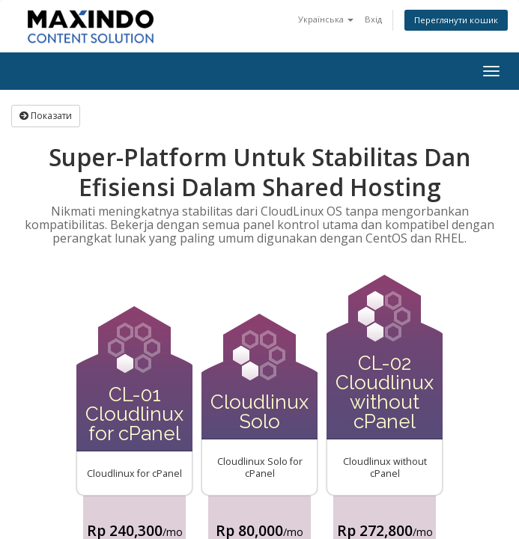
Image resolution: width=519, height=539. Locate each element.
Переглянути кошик (456, 19)
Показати (45, 115)
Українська (325, 19)
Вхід (373, 19)
